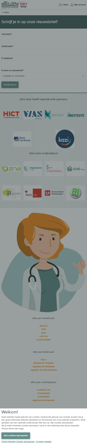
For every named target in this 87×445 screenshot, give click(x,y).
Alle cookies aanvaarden (16, 435)
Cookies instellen (43, 442)
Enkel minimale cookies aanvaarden (18, 442)
